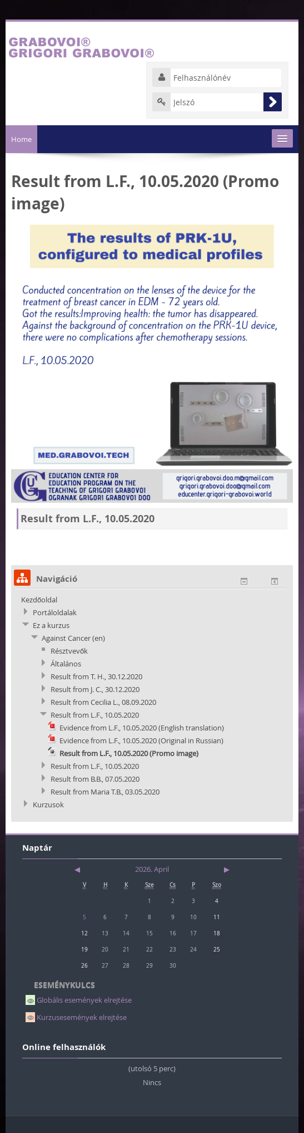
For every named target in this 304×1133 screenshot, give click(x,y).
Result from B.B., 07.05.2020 (95, 779)
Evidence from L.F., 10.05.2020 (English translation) (141, 728)
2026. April (152, 869)
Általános (66, 664)
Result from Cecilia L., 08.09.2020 (103, 702)
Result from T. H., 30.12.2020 (96, 676)
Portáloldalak (55, 612)
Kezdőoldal (39, 600)
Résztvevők (69, 651)
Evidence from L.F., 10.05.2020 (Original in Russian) (141, 740)
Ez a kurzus (51, 625)
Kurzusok (48, 805)
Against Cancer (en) (73, 638)
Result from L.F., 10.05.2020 (95, 715)
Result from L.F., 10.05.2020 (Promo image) (128, 753)
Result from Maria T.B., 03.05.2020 (105, 792)
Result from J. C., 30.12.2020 (95, 689)
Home (21, 139)
